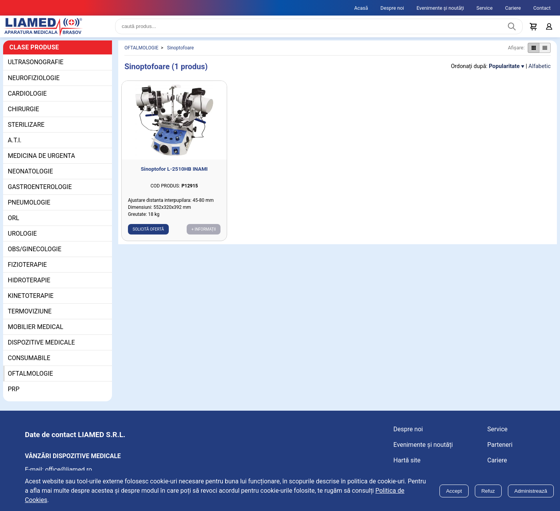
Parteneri (500, 451)
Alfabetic (539, 72)
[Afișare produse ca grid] (533, 54)
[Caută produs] (511, 29)
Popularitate (504, 72)
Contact (542, 8)
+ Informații (203, 235)
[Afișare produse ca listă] (545, 54)
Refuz (488, 491)
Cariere (513, 8)
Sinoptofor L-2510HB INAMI (174, 175)
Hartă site (407, 466)
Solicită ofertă (148, 235)
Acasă (361, 8)
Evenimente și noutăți (440, 8)
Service (484, 8)
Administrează (530, 491)
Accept (454, 491)
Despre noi (392, 8)
